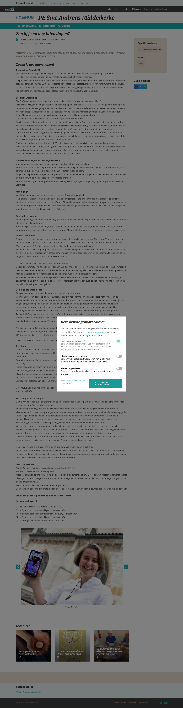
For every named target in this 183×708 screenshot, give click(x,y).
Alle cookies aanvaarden (103, 383)
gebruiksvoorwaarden (95, 332)
